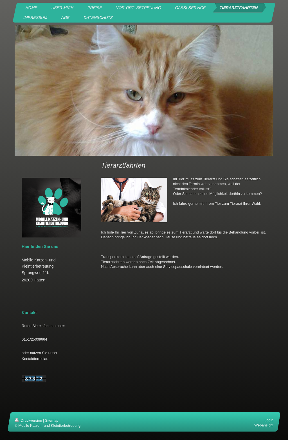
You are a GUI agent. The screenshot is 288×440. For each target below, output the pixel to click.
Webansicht (263, 425)
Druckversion (29, 420)
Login (268, 420)
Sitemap (51, 420)
